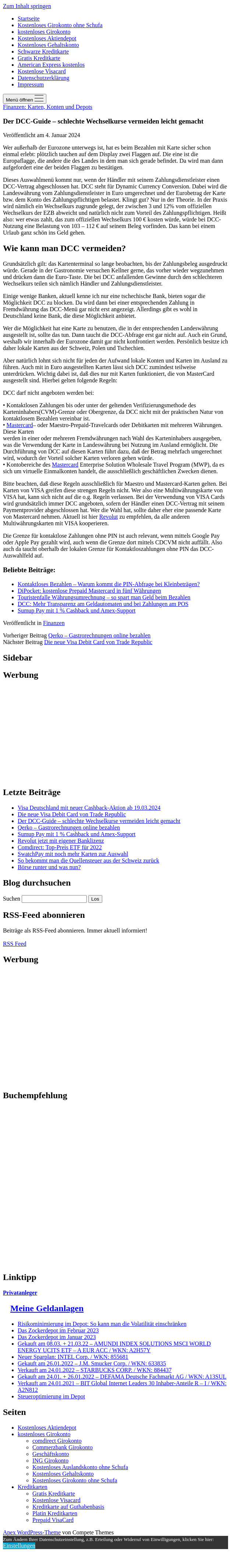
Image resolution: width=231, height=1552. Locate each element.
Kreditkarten (32, 1487)
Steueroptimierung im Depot (51, 1396)
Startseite (29, 18)
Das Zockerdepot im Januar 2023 (57, 1337)
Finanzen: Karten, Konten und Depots (47, 107)
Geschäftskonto (50, 1454)
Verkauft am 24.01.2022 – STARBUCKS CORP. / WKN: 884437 (94, 1370)
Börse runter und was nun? (49, 867)
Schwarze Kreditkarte (43, 51)
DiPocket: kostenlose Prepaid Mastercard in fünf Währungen (89, 591)
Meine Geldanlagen (46, 1308)
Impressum (31, 84)
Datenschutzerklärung (43, 78)
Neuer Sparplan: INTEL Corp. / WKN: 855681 (73, 1357)
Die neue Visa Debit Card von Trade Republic (98, 642)
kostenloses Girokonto (44, 32)
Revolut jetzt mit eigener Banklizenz (61, 841)
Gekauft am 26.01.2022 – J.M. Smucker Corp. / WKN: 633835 (92, 1363)
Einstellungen (19, 1545)
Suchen (11, 898)
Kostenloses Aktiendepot (47, 38)
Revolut (108, 517)
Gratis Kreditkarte (39, 58)
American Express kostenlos (51, 65)
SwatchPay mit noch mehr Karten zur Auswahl (73, 854)
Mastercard (20, 425)
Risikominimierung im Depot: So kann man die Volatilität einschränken (102, 1324)
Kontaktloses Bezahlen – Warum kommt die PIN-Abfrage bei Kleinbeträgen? (109, 584)
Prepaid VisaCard (53, 1520)
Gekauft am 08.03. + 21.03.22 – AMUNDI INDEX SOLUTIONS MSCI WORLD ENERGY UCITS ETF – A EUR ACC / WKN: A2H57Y (114, 1346)
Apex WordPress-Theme (32, 1532)
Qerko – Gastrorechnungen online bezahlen (99, 635)
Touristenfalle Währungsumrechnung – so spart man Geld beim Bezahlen (104, 597)
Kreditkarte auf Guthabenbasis (68, 1507)
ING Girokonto (50, 1460)
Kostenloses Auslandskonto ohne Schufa (80, 1467)
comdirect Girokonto (57, 1441)
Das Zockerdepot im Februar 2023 (58, 1330)
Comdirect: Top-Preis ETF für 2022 (60, 847)
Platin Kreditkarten (54, 1513)
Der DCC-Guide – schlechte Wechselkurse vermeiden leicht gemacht (99, 821)
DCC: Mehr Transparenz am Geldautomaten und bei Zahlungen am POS (103, 604)
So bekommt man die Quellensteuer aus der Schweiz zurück (88, 860)
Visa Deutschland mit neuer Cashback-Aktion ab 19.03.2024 (89, 808)
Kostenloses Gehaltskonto (48, 45)
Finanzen (54, 623)
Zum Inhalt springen (27, 6)
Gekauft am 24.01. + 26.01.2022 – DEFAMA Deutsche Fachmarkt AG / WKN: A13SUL (122, 1376)
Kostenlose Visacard (42, 71)
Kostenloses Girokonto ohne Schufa (60, 25)
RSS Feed (14, 944)
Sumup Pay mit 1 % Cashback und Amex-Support (76, 610)
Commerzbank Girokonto (62, 1447)
